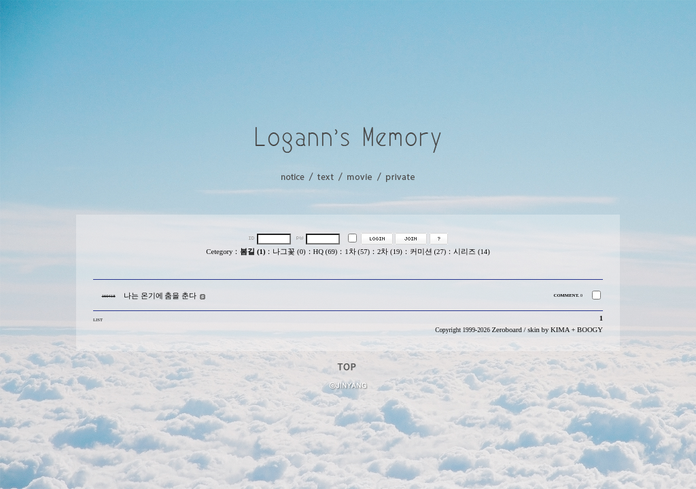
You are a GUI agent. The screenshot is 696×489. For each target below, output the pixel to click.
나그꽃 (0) (289, 251)
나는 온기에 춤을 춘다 (160, 296)
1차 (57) (357, 251)
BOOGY (590, 329)
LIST (98, 319)
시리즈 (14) (471, 251)
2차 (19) (389, 251)
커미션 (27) (428, 251)
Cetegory (219, 251)
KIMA (560, 329)
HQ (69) (325, 251)
